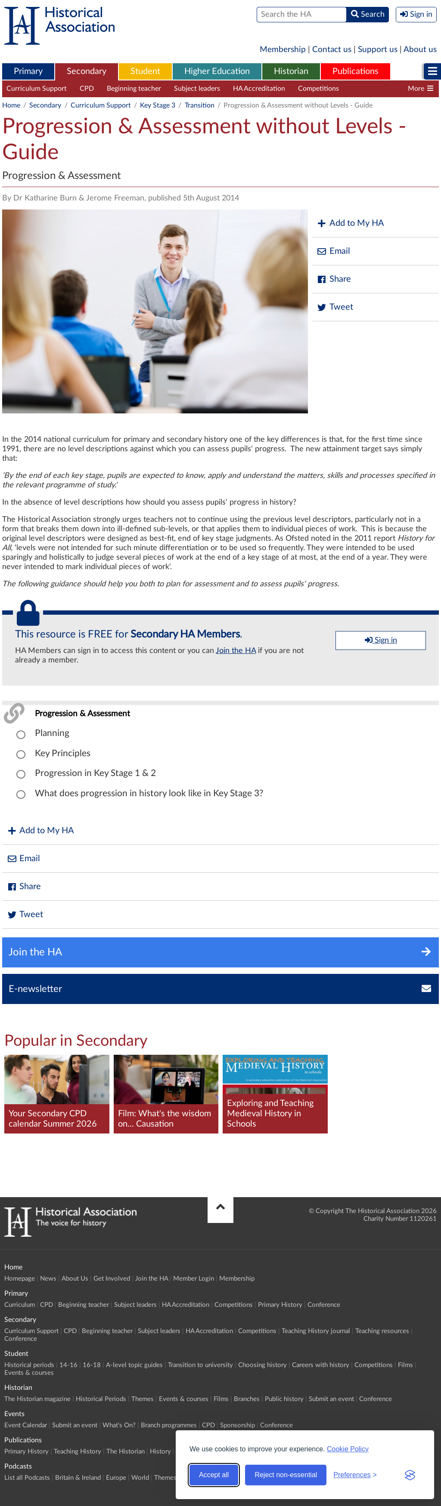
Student (145, 71)
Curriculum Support (36, 88)
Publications (355, 71)
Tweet (335, 307)
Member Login (193, 1278)
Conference (323, 1305)
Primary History (280, 1305)
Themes (142, 1399)
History (160, 1451)
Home (11, 105)
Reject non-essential (286, 1474)
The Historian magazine (37, 1399)
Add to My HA (350, 223)
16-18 (92, 1365)
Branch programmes (169, 1425)
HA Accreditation (259, 88)
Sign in (381, 640)
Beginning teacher (134, 88)
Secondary (86, 71)
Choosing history (262, 1365)
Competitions (318, 88)
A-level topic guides (134, 1365)
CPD (87, 88)
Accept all (214, 1474)
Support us (378, 50)
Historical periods (29, 1365)
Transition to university (200, 1365)
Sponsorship (237, 1425)
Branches (247, 1399)
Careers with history (320, 1365)
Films (405, 1365)
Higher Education (217, 71)
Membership (283, 50)
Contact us (331, 50)
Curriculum (19, 1305)
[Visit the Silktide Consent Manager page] (410, 1475)
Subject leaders (197, 88)
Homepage (19, 1278)
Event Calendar (25, 1425)
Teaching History (77, 1451)
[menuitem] (28, 71)
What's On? (119, 1425)
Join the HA (236, 651)
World (140, 1478)
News (48, 1278)
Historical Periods (101, 1399)
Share (334, 279)
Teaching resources (382, 1331)
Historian (291, 71)
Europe (116, 1478)
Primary (28, 71)
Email (333, 251)
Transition (199, 105)
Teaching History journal (388, 88)
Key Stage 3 (157, 105)
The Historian (125, 1451)
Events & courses (29, 1373)
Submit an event (331, 1399)
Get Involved (111, 1278)
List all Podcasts (27, 1478)
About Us (75, 1278)
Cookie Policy (348, 1449)
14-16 (68, 1365)
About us (420, 50)
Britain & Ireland (78, 1478)
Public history (284, 1399)
